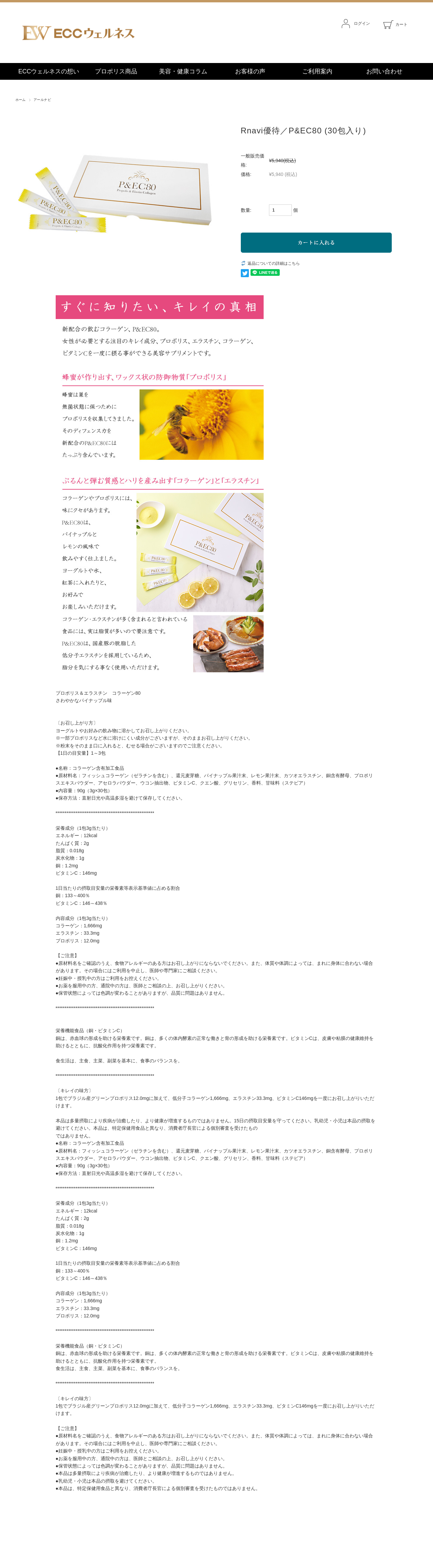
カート (395, 24)
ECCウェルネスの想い (48, 71)
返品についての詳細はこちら (274, 263)
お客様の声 (250, 71)
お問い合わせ (384, 71)
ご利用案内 (317, 71)
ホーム (20, 100)
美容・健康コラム (183, 71)
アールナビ (42, 100)
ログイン (356, 23)
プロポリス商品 (116, 71)
